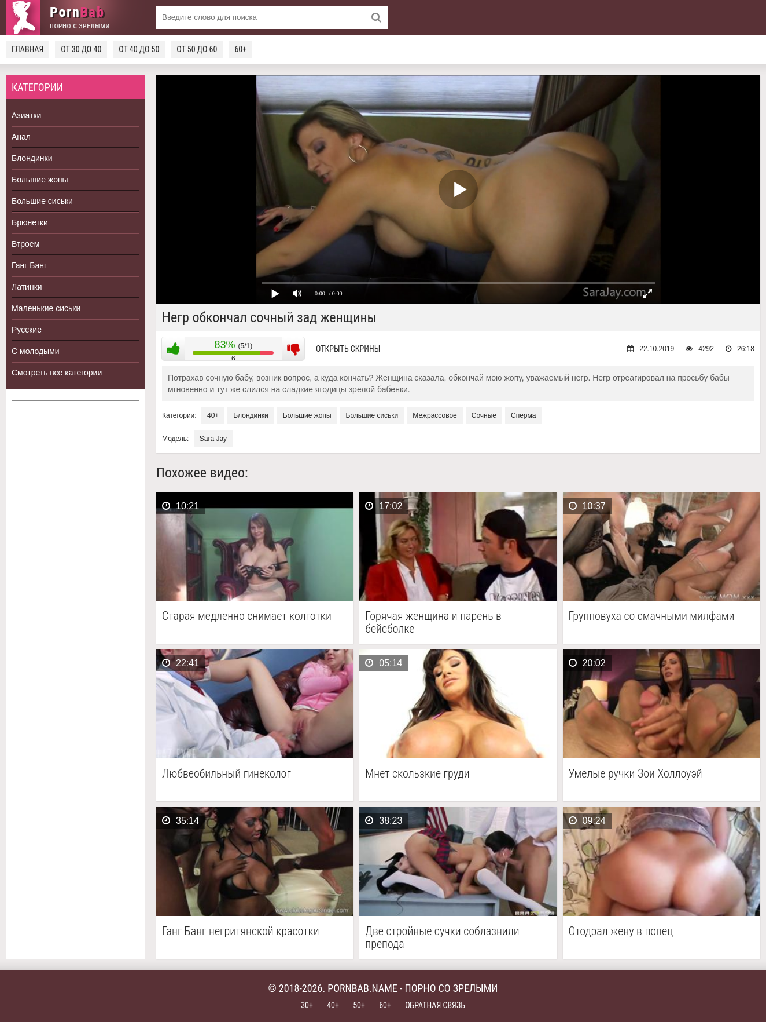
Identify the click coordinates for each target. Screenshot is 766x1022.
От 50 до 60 (196, 49)
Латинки (27, 286)
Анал (21, 136)
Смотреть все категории (57, 372)
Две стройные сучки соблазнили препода (442, 937)
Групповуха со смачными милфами (652, 616)
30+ (307, 1005)
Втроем (25, 244)
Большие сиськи (42, 201)
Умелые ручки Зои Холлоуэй (635, 773)
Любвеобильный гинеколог (226, 773)
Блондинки (32, 158)
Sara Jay (213, 439)
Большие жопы (40, 179)
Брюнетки (30, 222)
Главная (27, 49)
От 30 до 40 (81, 49)
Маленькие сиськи (46, 308)
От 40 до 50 (139, 49)
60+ (240, 49)
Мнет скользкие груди (417, 773)
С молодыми (36, 351)
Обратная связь (435, 1005)
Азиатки (26, 115)
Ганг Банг (29, 265)
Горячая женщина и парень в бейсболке (433, 622)
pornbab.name (362, 988)
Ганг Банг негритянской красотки (240, 931)
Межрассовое (434, 415)
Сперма (523, 415)
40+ (213, 415)
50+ (359, 1005)
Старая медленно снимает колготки (247, 616)
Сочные (484, 415)
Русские (27, 329)
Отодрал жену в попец (621, 931)
